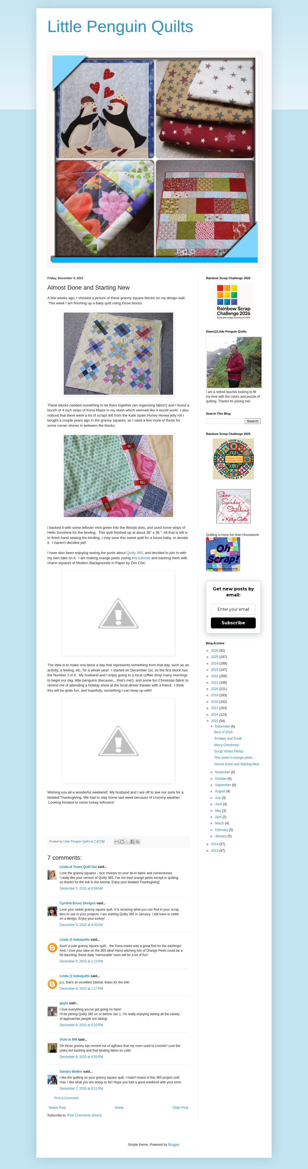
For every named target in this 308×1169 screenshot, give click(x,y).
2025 (215, 657)
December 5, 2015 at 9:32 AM (81, 925)
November (223, 772)
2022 (215, 676)
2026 (215, 651)
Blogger (173, 1145)
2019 (215, 695)
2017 (215, 708)
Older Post (180, 1108)
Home (119, 1108)
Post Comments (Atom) (84, 1115)
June (219, 804)
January (221, 836)
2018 (215, 702)
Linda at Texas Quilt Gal (78, 867)
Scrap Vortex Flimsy (228, 751)
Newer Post (57, 1108)
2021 (215, 683)
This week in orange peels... (234, 758)
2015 (215, 721)
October (221, 779)
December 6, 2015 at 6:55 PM (81, 1057)
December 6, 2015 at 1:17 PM (81, 989)
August (220, 791)
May (218, 811)
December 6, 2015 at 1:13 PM (81, 961)
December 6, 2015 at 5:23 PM (81, 1025)
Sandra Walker (71, 1071)
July (218, 798)
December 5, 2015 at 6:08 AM (81, 888)
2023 (215, 670)
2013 (215, 851)
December (223, 726)
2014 (215, 844)
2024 (215, 663)
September (223, 785)
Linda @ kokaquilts (75, 940)
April (218, 817)
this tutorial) (141, 558)
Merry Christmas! (226, 745)
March (220, 823)
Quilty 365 (135, 553)
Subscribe (233, 622)
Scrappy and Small (228, 738)
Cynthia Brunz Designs (77, 903)
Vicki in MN (68, 1039)
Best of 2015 (223, 732)
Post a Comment (66, 1098)
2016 (215, 715)
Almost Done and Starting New (236, 764)
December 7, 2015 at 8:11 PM (81, 1088)
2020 (215, 689)
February (222, 830)
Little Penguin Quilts (120, 26)
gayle (64, 1003)
